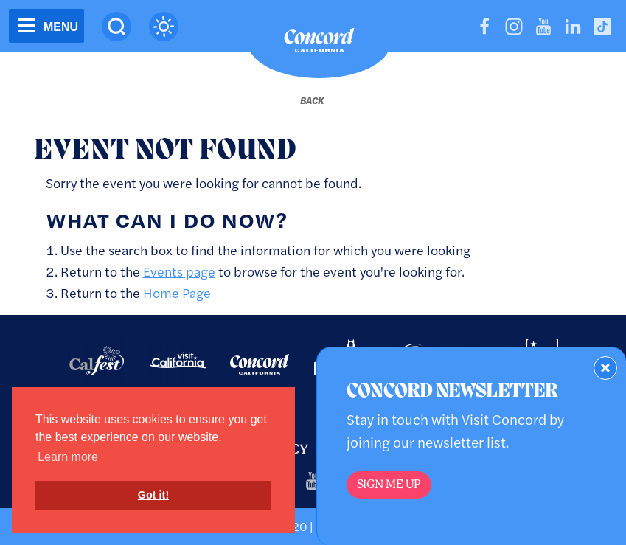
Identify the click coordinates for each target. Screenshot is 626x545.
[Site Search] (116, 26)
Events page (179, 271)
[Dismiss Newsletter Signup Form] (605, 368)
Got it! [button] (153, 495)
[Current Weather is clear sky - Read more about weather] (163, 26)
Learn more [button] (68, 457)
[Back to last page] (312, 100)
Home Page (177, 292)
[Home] (319, 43)
